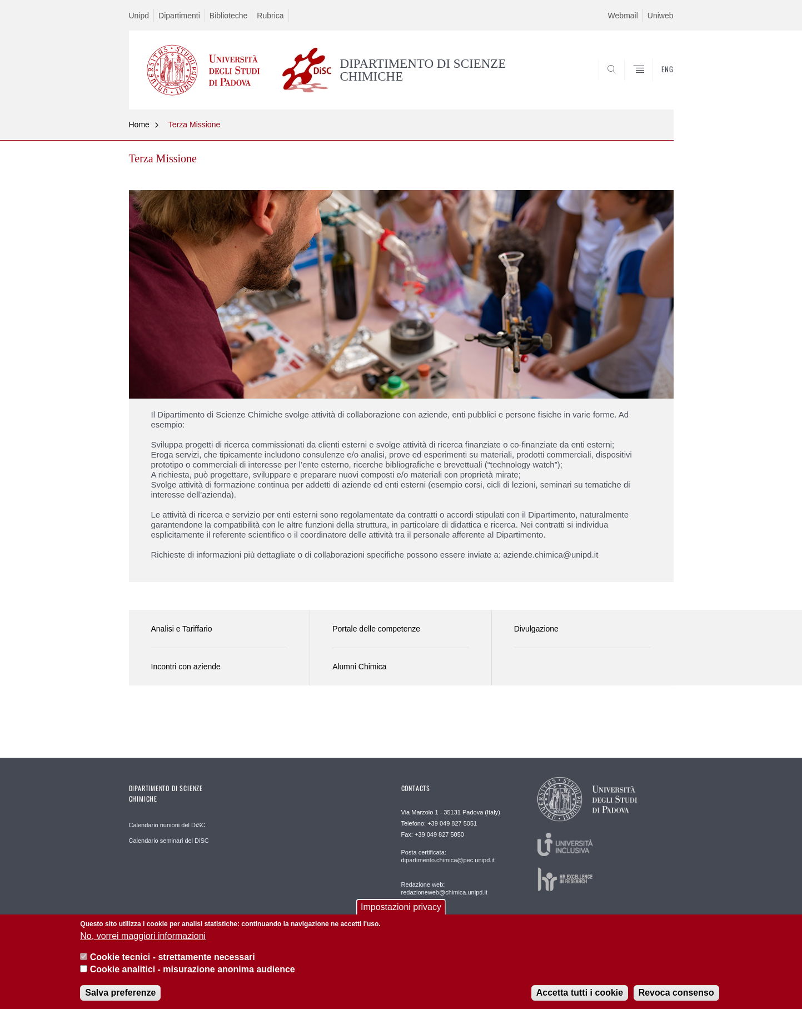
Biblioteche (229, 15)
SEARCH (653, 83)
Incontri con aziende (186, 666)
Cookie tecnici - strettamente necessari (172, 958)
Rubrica (270, 15)
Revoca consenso (676, 994)
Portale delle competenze (376, 628)
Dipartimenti (179, 15)
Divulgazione (536, 628)
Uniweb (660, 15)
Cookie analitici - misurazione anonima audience (192, 971)
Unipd (139, 15)
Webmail (623, 15)
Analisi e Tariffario (181, 628)
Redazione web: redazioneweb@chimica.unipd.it (444, 888)
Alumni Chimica (359, 666)
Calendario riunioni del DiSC (167, 825)
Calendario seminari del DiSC (169, 840)
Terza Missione (194, 124)
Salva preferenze (120, 994)
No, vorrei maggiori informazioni (143, 937)
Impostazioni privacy (401, 908)
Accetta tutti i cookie (579, 994)
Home (139, 124)
